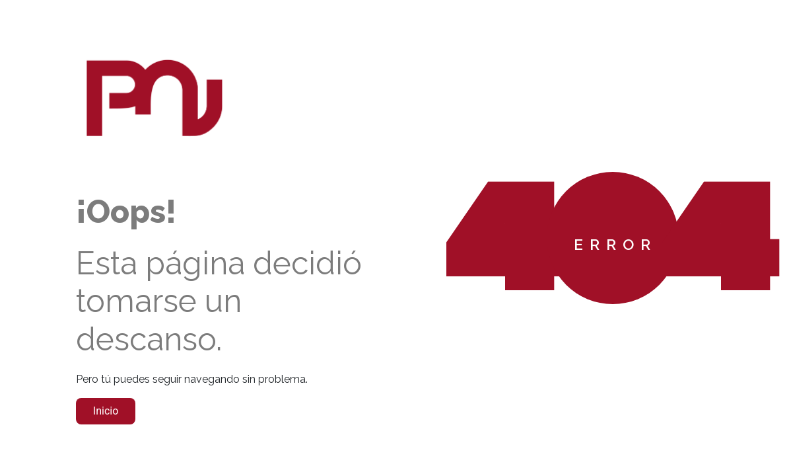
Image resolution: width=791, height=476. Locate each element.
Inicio (105, 411)
